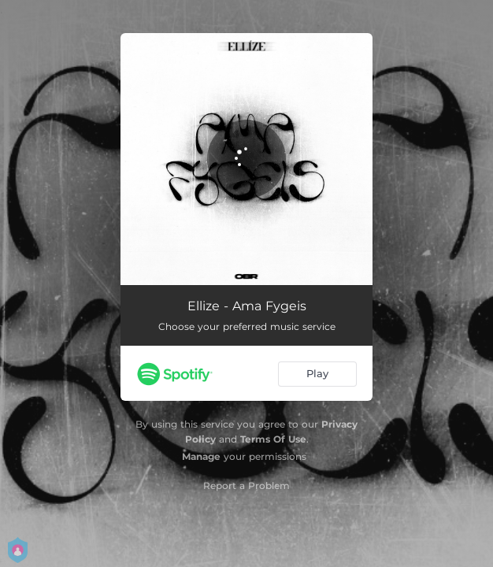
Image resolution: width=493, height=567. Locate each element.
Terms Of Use (273, 439)
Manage (201, 456)
